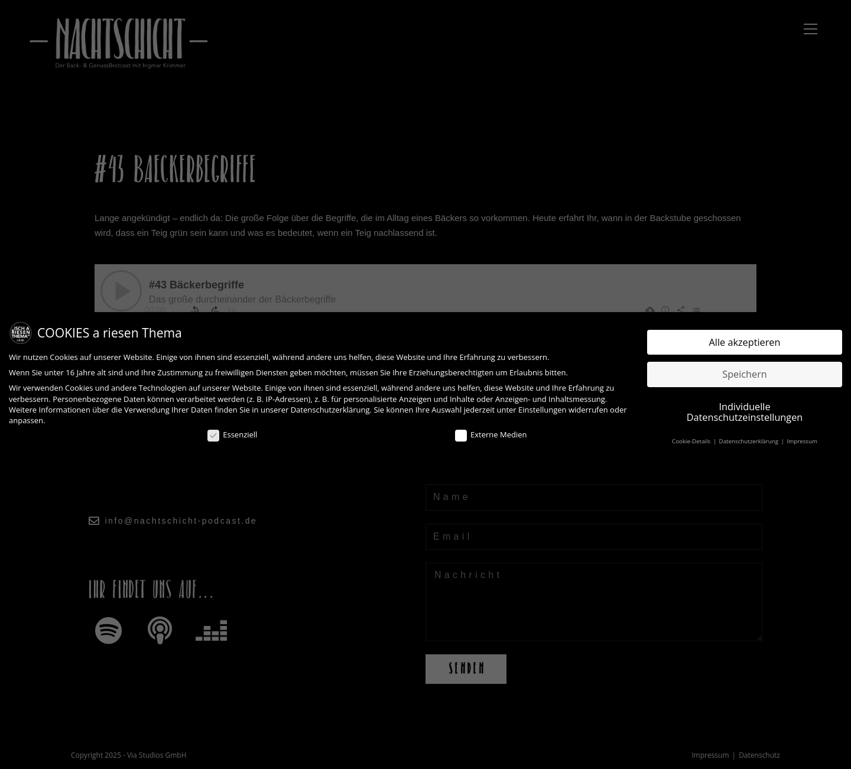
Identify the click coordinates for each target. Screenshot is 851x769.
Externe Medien (491, 435)
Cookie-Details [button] (692, 441)
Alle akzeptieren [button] (745, 342)
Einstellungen (542, 409)
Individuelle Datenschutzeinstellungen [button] (745, 412)
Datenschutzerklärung (330, 409)
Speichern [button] (744, 374)
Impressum (802, 441)
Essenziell (232, 435)
